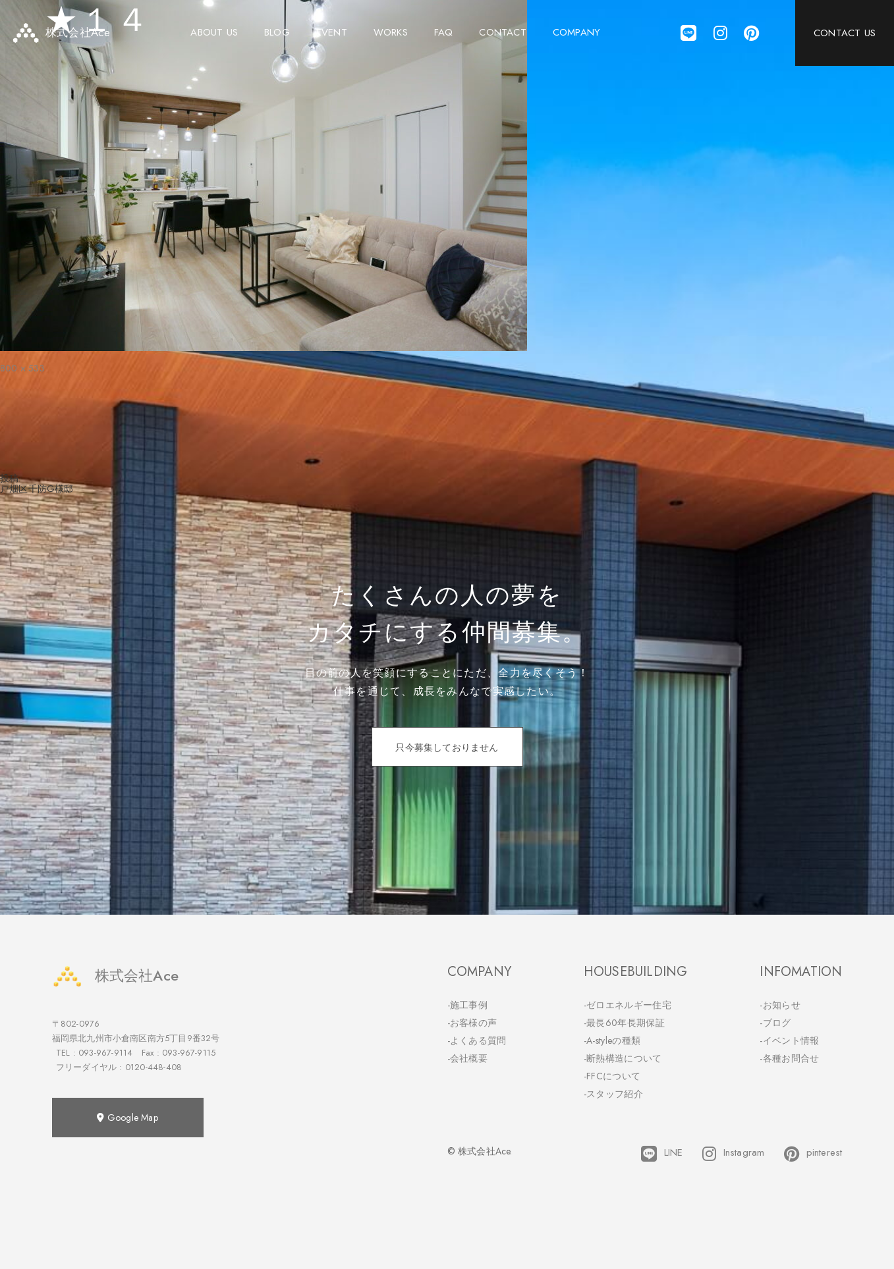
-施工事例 (467, 1005)
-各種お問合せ (789, 1058)
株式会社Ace (115, 975)
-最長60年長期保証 (624, 1022)
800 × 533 (22, 368)
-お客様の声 (472, 1022)
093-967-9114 (105, 1052)
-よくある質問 (477, 1040)
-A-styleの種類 (612, 1040)
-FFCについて (612, 1076)
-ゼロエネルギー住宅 (627, 1005)
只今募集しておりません (446, 747)
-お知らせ (780, 1005)
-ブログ (775, 1022)
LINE (662, 1154)
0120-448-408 (153, 1067)
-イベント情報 (789, 1040)
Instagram (733, 1154)
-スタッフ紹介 (613, 1093)
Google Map (127, 1117)
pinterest (813, 1154)
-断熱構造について (623, 1058)
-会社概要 (467, 1058)
